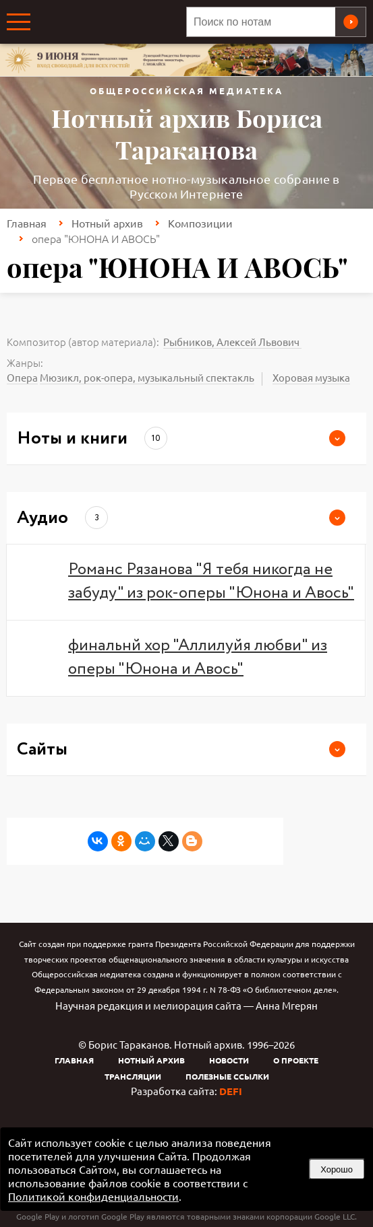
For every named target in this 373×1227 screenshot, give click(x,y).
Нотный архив (107, 223)
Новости (229, 1060)
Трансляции (133, 1076)
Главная (27, 223)
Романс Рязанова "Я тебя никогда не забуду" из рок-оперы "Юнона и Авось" (211, 581)
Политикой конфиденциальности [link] (93, 1196)
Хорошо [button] (336, 1169)
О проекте (295, 1060)
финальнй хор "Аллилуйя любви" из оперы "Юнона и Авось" (197, 657)
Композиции (200, 223)
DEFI (230, 1091)
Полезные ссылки (227, 1076)
